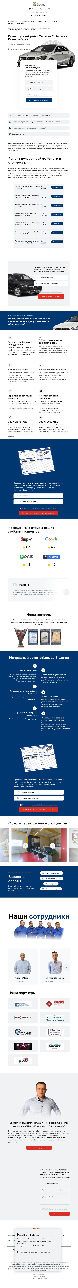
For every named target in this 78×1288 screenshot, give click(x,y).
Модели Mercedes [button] (27, 21)
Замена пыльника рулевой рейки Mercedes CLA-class (27, 224)
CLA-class (25, 28)
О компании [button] (12, 21)
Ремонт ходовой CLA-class (40, 28)
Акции (10, 23)
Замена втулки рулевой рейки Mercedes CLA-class (26, 214)
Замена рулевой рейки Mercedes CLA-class (27, 187)
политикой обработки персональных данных (39, 96)
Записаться (57, 187)
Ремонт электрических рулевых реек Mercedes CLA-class (27, 242)
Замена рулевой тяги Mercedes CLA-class (27, 205)
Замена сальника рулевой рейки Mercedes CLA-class (27, 233)
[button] (66, 592)
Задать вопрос (59, 1214)
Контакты (20, 23)
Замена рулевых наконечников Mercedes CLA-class (27, 196)
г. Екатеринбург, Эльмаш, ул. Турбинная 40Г (33, 1252)
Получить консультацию (38, 100)
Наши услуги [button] (42, 21)
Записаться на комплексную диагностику (38, 513)
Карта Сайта (11, 1240)
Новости (54, 21)
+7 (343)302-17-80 (39, 15)
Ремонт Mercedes (14, 28)
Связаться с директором (39, 1148)
